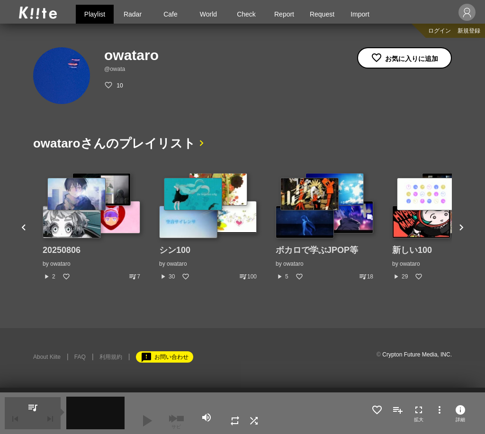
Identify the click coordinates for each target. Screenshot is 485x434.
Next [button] (461, 227)
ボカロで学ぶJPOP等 (317, 250)
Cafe (170, 14)
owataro (60, 263)
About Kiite (47, 357)
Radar (133, 14)
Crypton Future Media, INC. (417, 354)
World (208, 14)
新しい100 (412, 250)
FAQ (80, 357)
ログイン (439, 30)
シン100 (174, 250)
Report (284, 14)
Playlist (94, 14)
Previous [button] (23, 227)
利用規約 (110, 357)
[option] (91, 227)
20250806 (62, 250)
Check (246, 14)
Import (359, 14)
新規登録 (469, 30)
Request (322, 14)
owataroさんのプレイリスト (114, 143)
